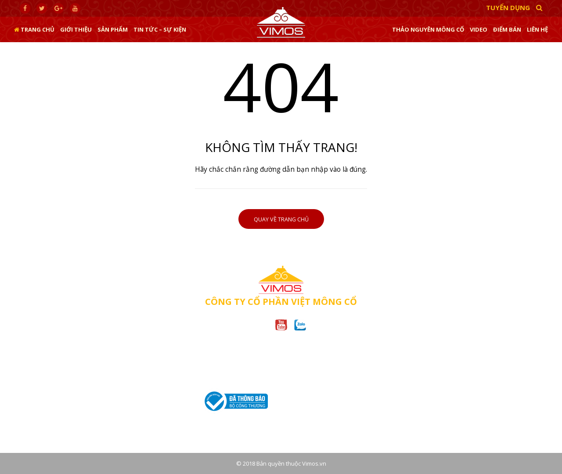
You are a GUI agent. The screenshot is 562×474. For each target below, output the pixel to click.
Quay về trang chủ (281, 219)
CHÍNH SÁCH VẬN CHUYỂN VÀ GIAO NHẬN (427, 405)
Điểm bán (507, 29)
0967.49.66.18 (125, 388)
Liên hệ (537, 29)
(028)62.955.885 (250, 380)
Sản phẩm (112, 29)
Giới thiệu (76, 29)
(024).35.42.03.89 (81, 388)
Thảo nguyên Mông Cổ (428, 29)
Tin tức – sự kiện (159, 29)
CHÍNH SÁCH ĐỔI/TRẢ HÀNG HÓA (416, 393)
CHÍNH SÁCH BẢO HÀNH (404, 368)
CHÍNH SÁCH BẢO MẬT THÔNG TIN (417, 380)
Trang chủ (34, 29)
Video (478, 29)
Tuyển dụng (508, 7)
